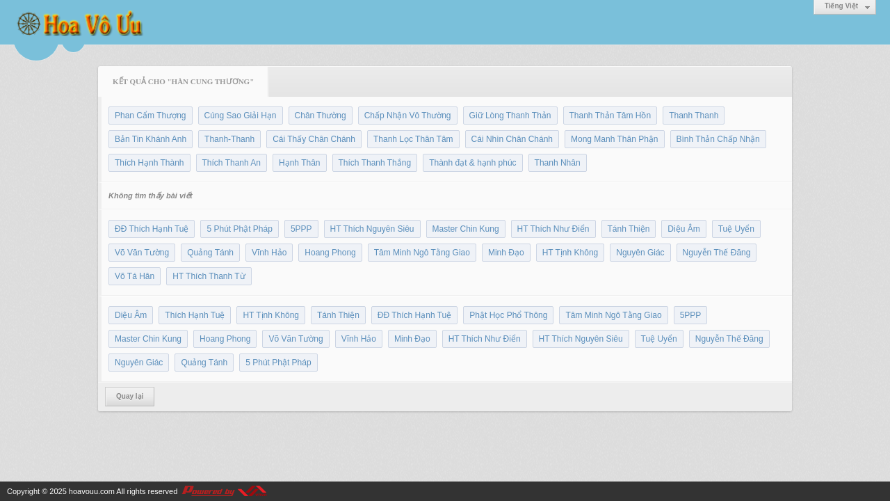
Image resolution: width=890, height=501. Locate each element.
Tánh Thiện (629, 229)
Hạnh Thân (299, 163)
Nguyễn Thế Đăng (717, 252)
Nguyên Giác (640, 252)
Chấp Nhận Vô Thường (407, 115)
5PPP (301, 229)
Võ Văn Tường (142, 252)
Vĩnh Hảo (269, 252)
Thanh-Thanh (229, 139)
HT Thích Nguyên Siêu (372, 229)
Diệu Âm (683, 229)
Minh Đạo (506, 252)
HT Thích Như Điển (553, 229)
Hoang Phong (330, 252)
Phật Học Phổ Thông (508, 315)
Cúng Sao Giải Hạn (240, 115)
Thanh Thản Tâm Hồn (610, 115)
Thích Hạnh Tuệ (195, 315)
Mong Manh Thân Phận (614, 139)
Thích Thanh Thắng (375, 163)
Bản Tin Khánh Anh (150, 139)
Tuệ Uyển (736, 229)
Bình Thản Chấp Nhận (718, 139)
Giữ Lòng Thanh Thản (510, 115)
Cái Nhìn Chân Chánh (512, 139)
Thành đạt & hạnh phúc (472, 163)
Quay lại (129, 396)
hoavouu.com (92, 491)
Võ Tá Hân (134, 276)
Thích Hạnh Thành (149, 163)
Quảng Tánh (210, 252)
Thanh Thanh (693, 115)
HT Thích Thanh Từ (208, 276)
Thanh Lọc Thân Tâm (413, 139)
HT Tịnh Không (570, 252)
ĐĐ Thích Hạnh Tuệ (151, 229)
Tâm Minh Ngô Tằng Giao (422, 252)
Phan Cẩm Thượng (150, 115)
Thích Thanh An (231, 163)
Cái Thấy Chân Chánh (314, 139)
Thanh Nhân (558, 163)
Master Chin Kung (465, 229)
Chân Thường (320, 115)
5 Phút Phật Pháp (239, 229)
